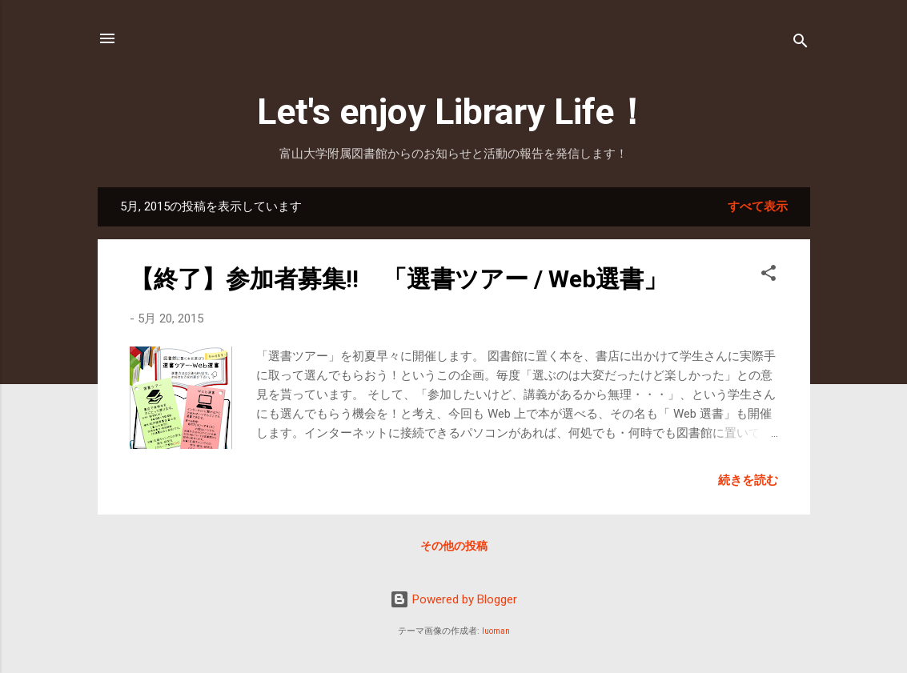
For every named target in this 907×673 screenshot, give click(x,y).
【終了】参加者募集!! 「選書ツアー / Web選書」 (399, 279)
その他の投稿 (454, 545)
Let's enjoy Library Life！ (453, 111)
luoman (496, 631)
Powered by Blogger (453, 599)
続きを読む (748, 480)
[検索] (800, 43)
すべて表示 (758, 206)
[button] (768, 275)
